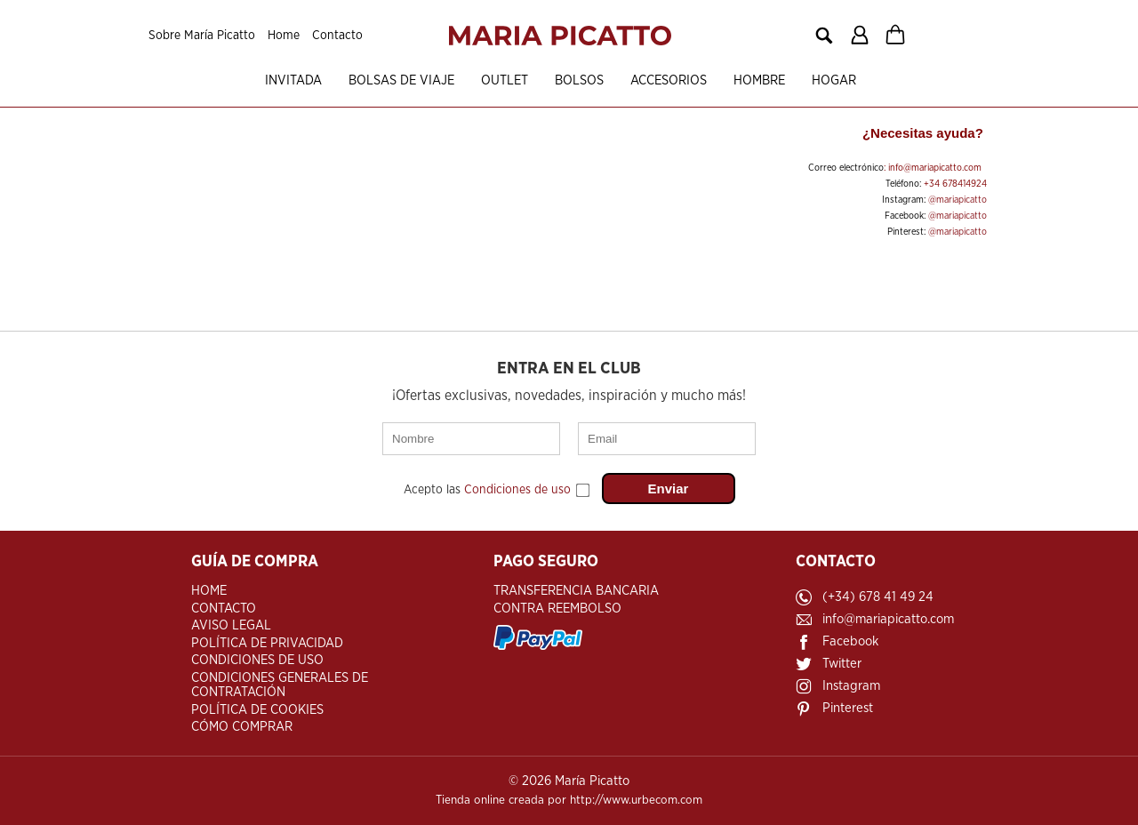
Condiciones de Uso (257, 660)
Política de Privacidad (267, 643)
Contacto (337, 35)
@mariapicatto (957, 199)
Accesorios (668, 80)
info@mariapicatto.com (935, 167)
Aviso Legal (231, 625)
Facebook (850, 641)
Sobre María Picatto (201, 35)
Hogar (834, 80)
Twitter (842, 663)
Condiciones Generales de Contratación (279, 685)
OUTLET (504, 80)
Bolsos (579, 80)
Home (284, 35)
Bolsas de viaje (401, 80)
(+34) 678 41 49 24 (878, 597)
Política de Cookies (257, 710)
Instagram (851, 686)
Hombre (759, 80)
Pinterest (847, 708)
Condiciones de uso (517, 490)
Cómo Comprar (242, 726)
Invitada (293, 80)
